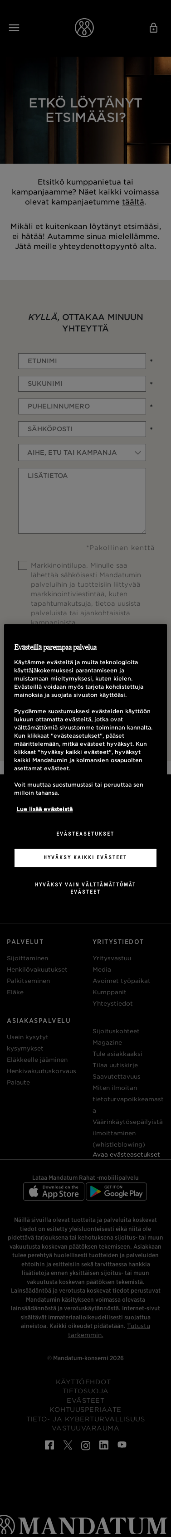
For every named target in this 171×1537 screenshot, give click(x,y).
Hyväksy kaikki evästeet (85, 857)
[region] (85, 768)
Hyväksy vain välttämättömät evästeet (85, 888)
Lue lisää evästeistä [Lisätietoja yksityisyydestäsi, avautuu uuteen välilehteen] (44, 809)
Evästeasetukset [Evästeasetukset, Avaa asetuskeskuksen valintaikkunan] (85, 834)
